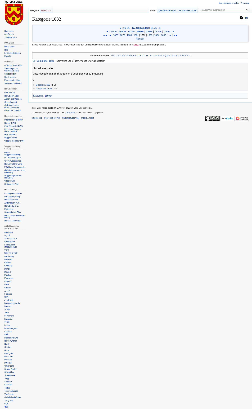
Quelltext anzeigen (167, 10)
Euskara (7, 288)
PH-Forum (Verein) (12, 110)
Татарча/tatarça (11, 391)
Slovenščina (9, 375)
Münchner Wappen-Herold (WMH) (12, 130)
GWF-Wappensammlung (12, 153)
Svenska (8, 382)
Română (8, 360)
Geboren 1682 (43, 85)
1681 (136, 35)
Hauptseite (9, 31)
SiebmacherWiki (11, 184)
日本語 (7, 309)
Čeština (7, 263)
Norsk (6, 344)
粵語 (6, 407)
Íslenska (7, 306)
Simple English (10, 369)
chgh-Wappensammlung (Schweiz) (14, 171)
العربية (7, 235)
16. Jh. (126, 28)
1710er (166, 31)
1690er (149, 31)
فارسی (7, 291)
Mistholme (8, 209)
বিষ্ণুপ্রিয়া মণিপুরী (10, 253)
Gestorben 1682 (44, 88)
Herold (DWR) (10, 123)
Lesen (153, 10)
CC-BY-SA (70, 112)
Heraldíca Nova (11, 200)
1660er (122, 31)
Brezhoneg (9, 256)
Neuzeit (140, 38)
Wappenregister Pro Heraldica (12, 176)
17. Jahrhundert (140, 28)
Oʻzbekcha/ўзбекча (12, 397)
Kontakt (7, 56)
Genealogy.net (10, 102)
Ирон (6, 350)
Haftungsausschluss (70, 118)
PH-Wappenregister (12, 158)
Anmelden (245, 3)
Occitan (7, 347)
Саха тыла (9, 366)
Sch (173, 55)
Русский (8, 363)
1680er (140, 31)
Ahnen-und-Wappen (13, 99)
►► (175, 35)
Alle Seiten (9, 34)
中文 (6, 403)
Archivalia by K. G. (12, 203)
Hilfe (246, 18)
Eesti (6, 284)
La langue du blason (13, 193)
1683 (149, 35)
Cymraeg (8, 266)
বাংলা (6, 250)
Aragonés (8, 232)
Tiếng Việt (8, 400)
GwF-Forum (9, 93)
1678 (115, 35)
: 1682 (45, 61)
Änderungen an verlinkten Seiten (11, 69)
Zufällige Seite (10, 37)
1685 (163, 35)
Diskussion (46, 10)
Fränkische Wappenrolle (14, 167)
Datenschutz (37, 118)
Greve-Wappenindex (13, 161)
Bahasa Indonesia (12, 303)
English (7, 275)
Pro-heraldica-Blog (12, 197)
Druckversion (10, 77)
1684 (156, 35)
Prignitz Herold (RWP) (13, 120)
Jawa (6, 313)
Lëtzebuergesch (11, 328)
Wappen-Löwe (10, 138)
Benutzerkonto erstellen (229, 3)
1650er (113, 31)
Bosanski (8, 259)
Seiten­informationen (13, 83)
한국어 (7, 322)
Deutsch (7, 272)
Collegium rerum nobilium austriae (11, 106)
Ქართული (9, 316)
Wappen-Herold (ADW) (14, 141)
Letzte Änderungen (12, 53)
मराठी (6, 334)
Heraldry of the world (13, 164)
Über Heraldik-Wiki (52, 118)
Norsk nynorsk (10, 341)
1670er (131, 31)
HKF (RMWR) (10, 134)
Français (8, 294)
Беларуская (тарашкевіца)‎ (10, 246)
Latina (7, 325)
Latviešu (8, 331)
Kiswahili (8, 385)
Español (7, 281)
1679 (122, 35)
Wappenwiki (9, 181)
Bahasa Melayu (11, 338)
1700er (158, 31)
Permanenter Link (12, 80)
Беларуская (9, 241)
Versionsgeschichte (187, 10)
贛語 (6, 297)
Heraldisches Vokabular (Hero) (14, 216)
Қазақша (8, 319)
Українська (9, 394)
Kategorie (38, 95)
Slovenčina (9, 372)
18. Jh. (153, 28)
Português (8, 353)
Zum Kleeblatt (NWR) (13, 126)
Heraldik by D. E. (11, 206)
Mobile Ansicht (87, 118)
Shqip (6, 378)
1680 (129, 35)
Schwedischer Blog (12, 212)
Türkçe (7, 388)
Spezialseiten (10, 74)
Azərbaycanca (10, 238)
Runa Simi (8, 357)
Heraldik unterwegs (12, 221)
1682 (135, 44)
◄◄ (105, 35)
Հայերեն (8, 300)
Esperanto (8, 278)
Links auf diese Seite (13, 65)
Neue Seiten (9, 47)
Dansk (7, 269)
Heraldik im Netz (11, 96)
